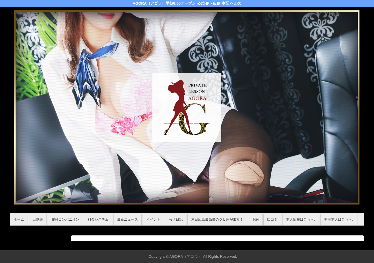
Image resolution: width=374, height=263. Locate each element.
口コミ (272, 219)
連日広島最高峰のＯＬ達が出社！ (217, 219)
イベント (153, 219)
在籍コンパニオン (65, 219)
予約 (255, 219)
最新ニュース (127, 219)
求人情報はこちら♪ (301, 219)
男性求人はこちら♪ (339, 219)
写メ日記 (176, 219)
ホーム (19, 219)
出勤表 (38, 219)
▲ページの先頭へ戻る (342, 245)
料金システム (98, 219)
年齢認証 (18, 228)
